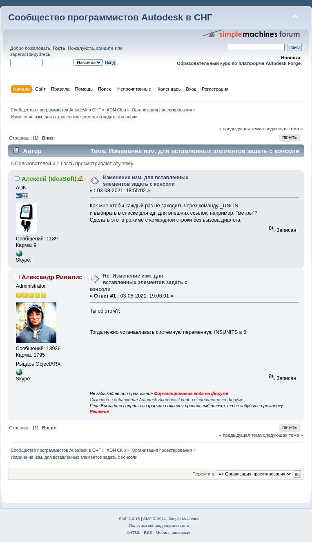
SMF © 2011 (154, 518)
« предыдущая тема (240, 128)
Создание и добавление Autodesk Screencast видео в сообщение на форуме (166, 399)
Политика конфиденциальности (159, 525)
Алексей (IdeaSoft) (49, 178)
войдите (105, 48)
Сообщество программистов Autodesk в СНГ (110, 17)
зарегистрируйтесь (30, 54)
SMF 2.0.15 (129, 518)
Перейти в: (204, 473)
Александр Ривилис (52, 276)
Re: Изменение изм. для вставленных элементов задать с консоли (138, 282)
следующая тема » (283, 128)
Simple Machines (183, 518)
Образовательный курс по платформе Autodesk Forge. (239, 63)
